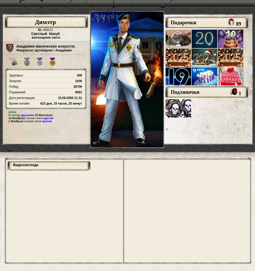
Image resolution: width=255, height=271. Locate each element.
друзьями (27, 115)
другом (48, 118)
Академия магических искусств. (46, 46)
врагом (47, 121)
